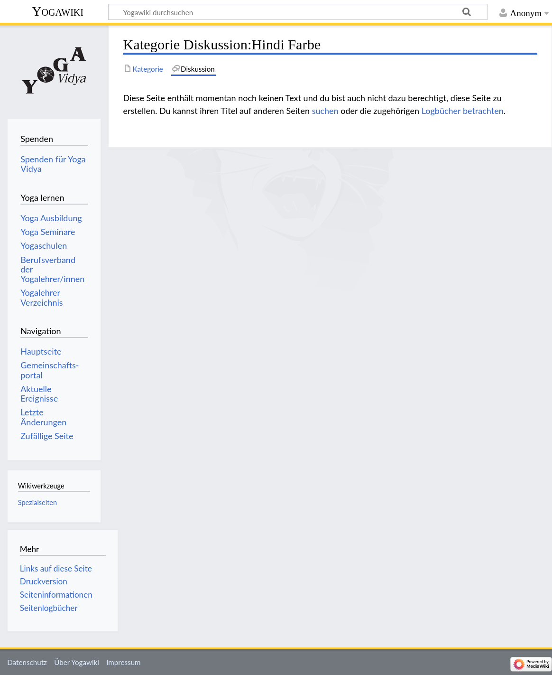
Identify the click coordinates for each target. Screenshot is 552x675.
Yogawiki (57, 11)
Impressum (123, 662)
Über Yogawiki (76, 662)
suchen (325, 110)
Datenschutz (27, 662)
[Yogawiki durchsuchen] (298, 11)
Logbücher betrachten (463, 110)
